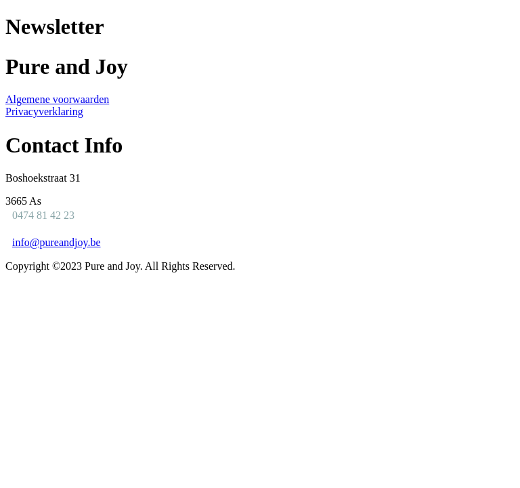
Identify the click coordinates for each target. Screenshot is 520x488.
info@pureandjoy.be (56, 242)
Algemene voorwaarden (57, 99)
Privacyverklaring (44, 111)
